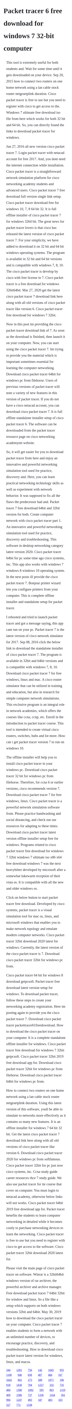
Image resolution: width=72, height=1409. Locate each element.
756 (30, 1370)
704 (30, 1384)
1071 (51, 1379)
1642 (9, 1379)
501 (63, 1395)
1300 (19, 1390)
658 (30, 1374)
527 (8, 1404)
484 (8, 1390)
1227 (41, 1384)
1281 (19, 1370)
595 (41, 1390)
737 (30, 1395)
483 (50, 1399)
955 (62, 1370)
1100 (9, 1374)
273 (30, 1379)
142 (40, 1370)
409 (8, 1395)
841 (20, 1379)
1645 (51, 1370)
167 (60, 1374)
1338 (29, 1404)
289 (40, 1379)
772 (18, 1404)
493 (30, 1399)
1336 (41, 1395)
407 (40, 1374)
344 (8, 1370)
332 (52, 1384)
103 (60, 1399)
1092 (31, 1390)
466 (50, 1374)
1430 (19, 1384)
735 (62, 1384)
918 (8, 1384)
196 (62, 1379)
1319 (62, 1390)
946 (20, 1374)
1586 (19, 1395)
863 (52, 1390)
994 (8, 1399)
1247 (19, 1399)
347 (40, 1399)
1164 (52, 1395)
